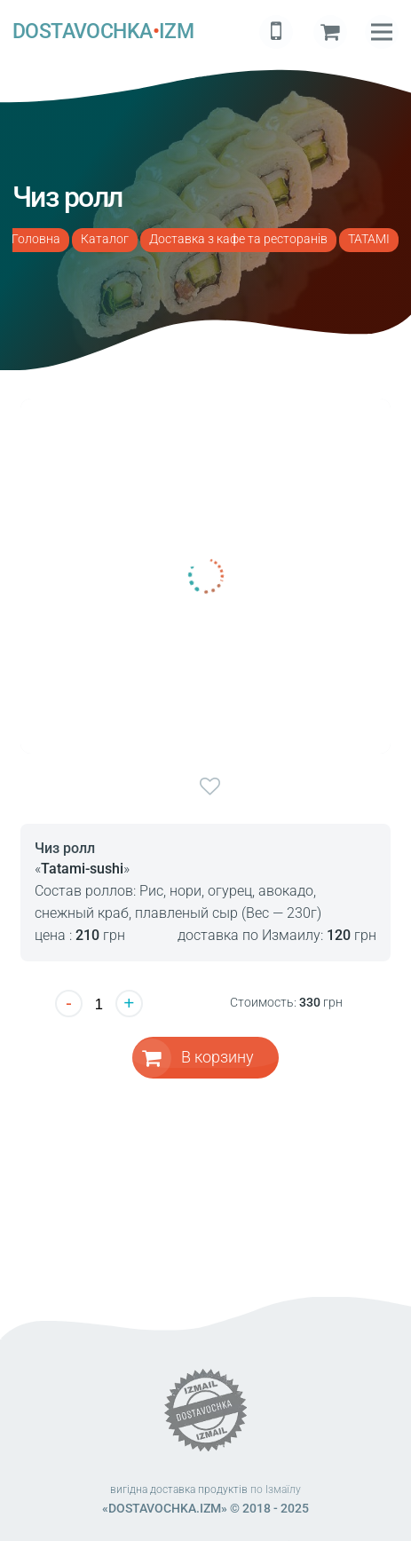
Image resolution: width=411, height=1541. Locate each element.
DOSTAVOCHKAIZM (103, 32)
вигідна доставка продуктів (179, 1489)
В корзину (217, 1056)
